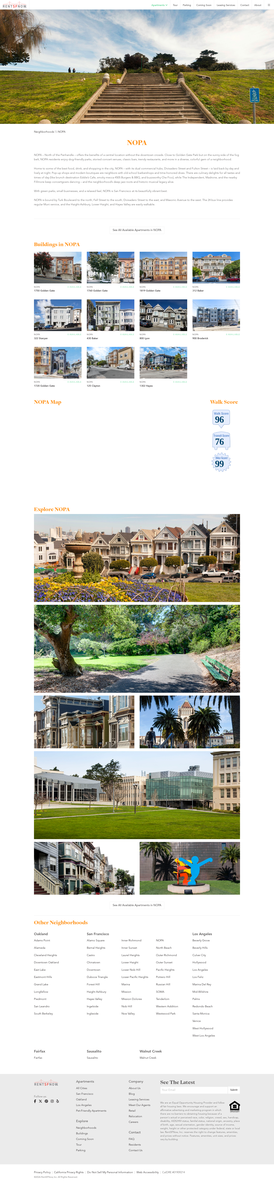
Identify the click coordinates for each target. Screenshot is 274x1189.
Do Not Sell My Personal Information (110, 1172)
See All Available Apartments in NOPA (137, 230)
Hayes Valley (94, 999)
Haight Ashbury (96, 991)
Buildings (82, 1133)
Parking (187, 5)
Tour (175, 5)
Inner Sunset (129, 947)
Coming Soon (203, 5)
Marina (126, 984)
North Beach (164, 947)
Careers (133, 1122)
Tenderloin (162, 999)
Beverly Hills (200, 947)
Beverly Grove (201, 940)
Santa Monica (200, 1013)
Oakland (81, 1099)
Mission (126, 991)
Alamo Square (96, 940)
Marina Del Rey (201, 984)
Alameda (39, 947)
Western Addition (167, 1006)
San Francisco (84, 1093)
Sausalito (92, 1057)
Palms (196, 999)
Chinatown (93, 962)
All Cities (81, 1088)
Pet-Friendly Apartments (91, 1110)
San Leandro (42, 1006)
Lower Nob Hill (131, 969)
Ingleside (92, 1013)
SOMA (160, 991)
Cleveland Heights (45, 955)
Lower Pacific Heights (135, 977)
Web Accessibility (147, 1172)
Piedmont (40, 999)
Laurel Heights (131, 955)
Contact (244, 5)
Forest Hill (93, 984)
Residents (135, 1144)
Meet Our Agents (139, 1105)
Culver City (199, 955)
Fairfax (38, 1057)
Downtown (93, 969)
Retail (132, 1110)
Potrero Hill (163, 977)
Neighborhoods (44, 131)
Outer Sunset (164, 962)
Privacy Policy (42, 1172)
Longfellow (41, 991)
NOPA (62, 131)
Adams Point (42, 940)
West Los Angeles (203, 1035)
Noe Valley (128, 1013)
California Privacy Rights (69, 1172)
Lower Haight (130, 962)
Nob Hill (127, 1006)
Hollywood (199, 962)
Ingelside (92, 1006)
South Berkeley (43, 1013)
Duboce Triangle (97, 977)
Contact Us (135, 1150)
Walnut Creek (148, 1057)
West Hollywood (202, 1028)
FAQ (131, 1139)
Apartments (159, 5)
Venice (196, 1021)
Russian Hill (163, 984)
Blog (132, 1093)
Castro (91, 955)
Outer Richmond (166, 955)
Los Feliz (197, 977)
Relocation (135, 1116)
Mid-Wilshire (200, 991)
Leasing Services (139, 1099)
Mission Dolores (132, 999)
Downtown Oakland (46, 962)
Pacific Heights (165, 969)
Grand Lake (41, 984)
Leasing (226, 5)
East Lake (40, 969)
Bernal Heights (96, 947)
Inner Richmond (131, 940)
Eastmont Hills (43, 977)
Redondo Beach (202, 1006)
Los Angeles (200, 969)
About (257, 5)
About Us (135, 1088)
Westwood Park (166, 1013)
